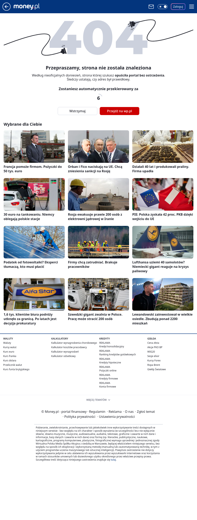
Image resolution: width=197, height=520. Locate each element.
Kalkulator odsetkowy (63, 356)
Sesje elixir (153, 356)
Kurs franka (9, 356)
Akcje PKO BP (154, 347)
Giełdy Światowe (156, 369)
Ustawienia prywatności (116, 416)
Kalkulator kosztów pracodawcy (69, 347)
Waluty (7, 343)
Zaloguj (178, 6)
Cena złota (153, 343)
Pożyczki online (107, 370)
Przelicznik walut (12, 365)
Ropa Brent (153, 365)
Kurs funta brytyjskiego (16, 369)
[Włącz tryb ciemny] (163, 6)
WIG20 (151, 351)
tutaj (113, 459)
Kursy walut (9, 347)
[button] (191, 6)
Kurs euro (8, 351)
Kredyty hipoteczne (110, 362)
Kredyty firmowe (108, 378)
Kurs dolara (9, 360)
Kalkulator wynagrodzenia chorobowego (74, 343)
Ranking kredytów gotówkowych (117, 354)
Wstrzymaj (77, 111)
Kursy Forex (154, 360)
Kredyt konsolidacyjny (111, 346)
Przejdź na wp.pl (119, 111)
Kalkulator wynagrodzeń (65, 351)
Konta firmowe (107, 386)
